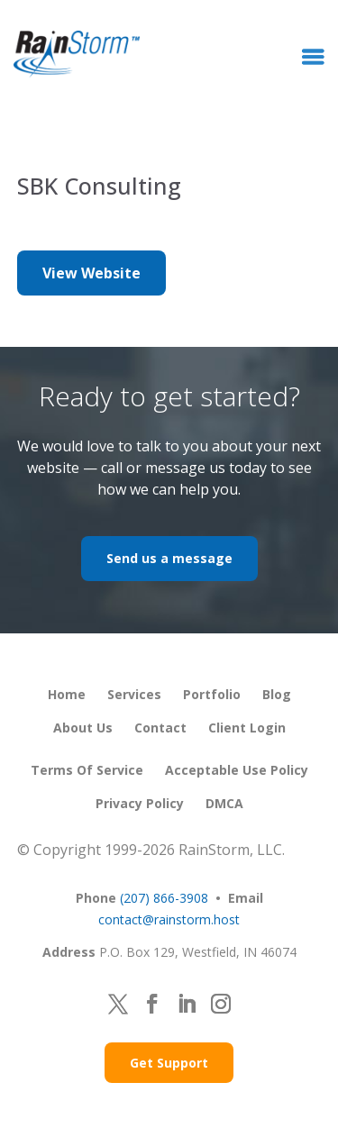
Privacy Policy (140, 803)
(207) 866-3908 (164, 897)
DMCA (224, 803)
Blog (276, 694)
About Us (83, 727)
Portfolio (212, 694)
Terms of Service (87, 769)
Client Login (247, 727)
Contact (160, 727)
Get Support (169, 1062)
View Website (91, 273)
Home (67, 694)
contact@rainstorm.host (169, 919)
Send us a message (169, 558)
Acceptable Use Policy (236, 769)
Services (134, 694)
